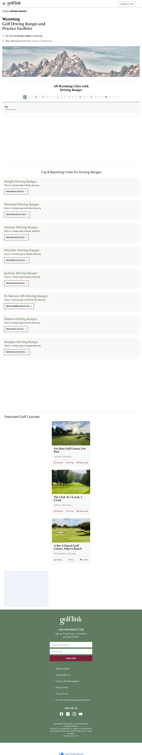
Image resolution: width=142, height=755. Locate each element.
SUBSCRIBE (71, 658)
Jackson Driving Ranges (20, 273)
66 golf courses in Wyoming (37, 41)
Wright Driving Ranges (20, 181)
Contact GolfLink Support (65, 681)
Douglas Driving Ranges (21, 342)
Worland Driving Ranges (21, 204)
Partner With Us (61, 675)
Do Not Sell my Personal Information (71, 700)
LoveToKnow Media (80, 724)
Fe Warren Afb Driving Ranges (25, 296)
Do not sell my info (71, 736)
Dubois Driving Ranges (20, 319)
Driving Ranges (18, 11)
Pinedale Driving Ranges (21, 250)
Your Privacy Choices (71, 754)
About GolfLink (60, 668)
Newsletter (127, 4)
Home (5, 11)
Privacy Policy (60, 687)
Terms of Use (60, 693)
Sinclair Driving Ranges (21, 227)
